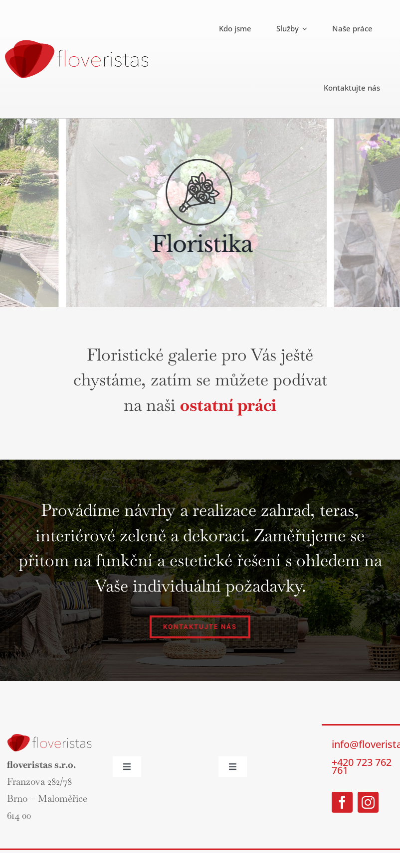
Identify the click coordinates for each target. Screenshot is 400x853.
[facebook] (342, 802)
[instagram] (368, 802)
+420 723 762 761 (362, 766)
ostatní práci (228, 405)
